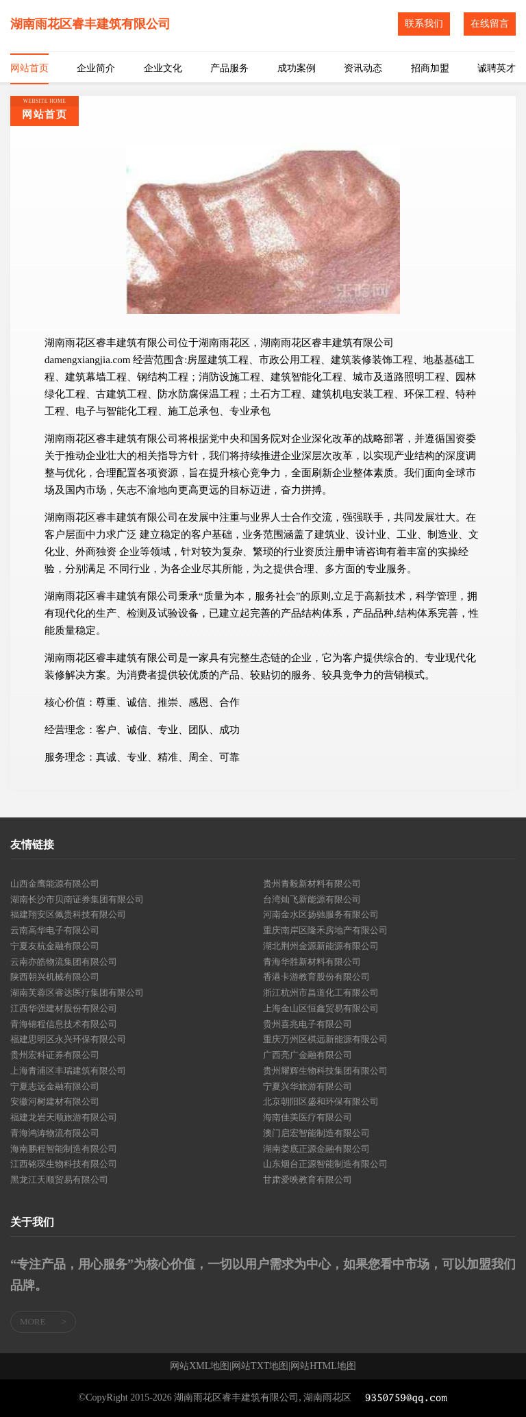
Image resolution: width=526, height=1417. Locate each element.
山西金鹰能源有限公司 (54, 883)
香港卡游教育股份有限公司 (316, 977)
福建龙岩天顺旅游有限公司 (63, 1117)
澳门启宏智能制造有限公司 (316, 1133)
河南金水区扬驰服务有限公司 (321, 914)
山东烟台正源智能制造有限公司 (325, 1164)
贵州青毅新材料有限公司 (312, 883)
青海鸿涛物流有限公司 (54, 1133)
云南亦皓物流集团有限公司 (63, 962)
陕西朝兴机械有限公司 (54, 977)
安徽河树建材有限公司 (54, 1101)
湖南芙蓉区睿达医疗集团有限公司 (77, 992)
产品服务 (229, 68)
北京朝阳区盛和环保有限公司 (321, 1101)
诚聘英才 (496, 68)
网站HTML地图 (323, 1366)
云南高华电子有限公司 (54, 930)
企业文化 (163, 68)
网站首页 (29, 68)
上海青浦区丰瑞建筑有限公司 (68, 1070)
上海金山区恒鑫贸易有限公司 (321, 1008)
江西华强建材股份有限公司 (63, 1008)
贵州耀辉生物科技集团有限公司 (325, 1070)
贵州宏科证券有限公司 (54, 1055)
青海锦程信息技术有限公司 (63, 1024)
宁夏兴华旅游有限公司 (307, 1086)
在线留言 (490, 24)
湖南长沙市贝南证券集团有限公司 (77, 899)
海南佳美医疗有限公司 (307, 1117)
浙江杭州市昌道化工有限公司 (321, 992)
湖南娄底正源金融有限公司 (316, 1149)
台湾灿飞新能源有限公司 (312, 899)
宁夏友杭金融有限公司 (54, 946)
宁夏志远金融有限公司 (54, 1086)
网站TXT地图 (259, 1366)
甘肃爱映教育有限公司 (307, 1179)
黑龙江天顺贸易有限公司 (59, 1179)
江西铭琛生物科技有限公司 (63, 1164)
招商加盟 (430, 68)
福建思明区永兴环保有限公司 (68, 1039)
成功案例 (296, 68)
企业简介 (96, 68)
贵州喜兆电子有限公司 (307, 1024)
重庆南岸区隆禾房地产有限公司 (325, 930)
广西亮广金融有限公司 (307, 1055)
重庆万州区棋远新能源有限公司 (325, 1039)
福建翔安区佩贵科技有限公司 (68, 914)
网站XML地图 (199, 1366)
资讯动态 (363, 68)
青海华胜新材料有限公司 (312, 962)
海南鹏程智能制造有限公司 (63, 1149)
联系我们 (424, 24)
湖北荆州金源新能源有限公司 (321, 946)
